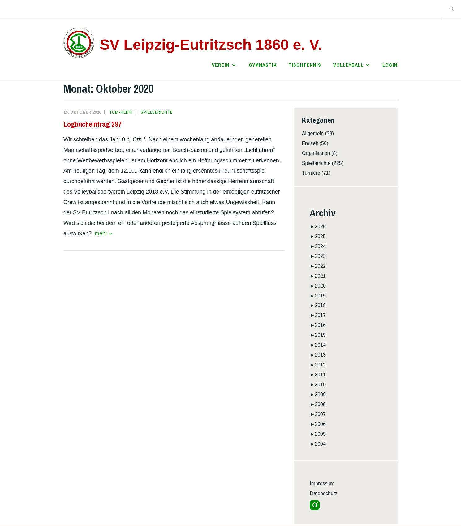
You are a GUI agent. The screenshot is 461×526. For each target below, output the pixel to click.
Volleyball (348, 65)
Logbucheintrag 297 (92, 124)
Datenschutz (323, 493)
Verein (221, 65)
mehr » (103, 233)
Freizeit (310, 143)
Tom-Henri (121, 112)
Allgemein (313, 133)
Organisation (316, 153)
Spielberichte (157, 112)
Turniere (311, 173)
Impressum (322, 483)
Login (390, 65)
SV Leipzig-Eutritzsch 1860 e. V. (211, 44)
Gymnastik (263, 65)
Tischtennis (304, 65)
